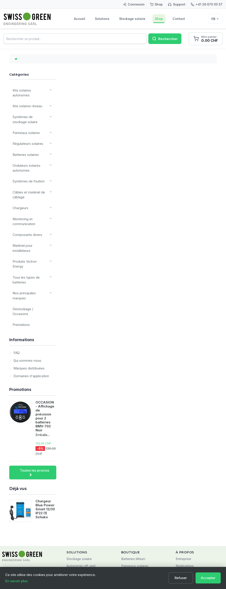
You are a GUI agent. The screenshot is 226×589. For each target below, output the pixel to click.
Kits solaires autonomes (29, 91)
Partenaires (184, 520)
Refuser (181, 578)
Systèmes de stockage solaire (28, 111)
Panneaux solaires (25, 123)
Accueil (80, 19)
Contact (179, 19)
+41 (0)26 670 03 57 (18, 543)
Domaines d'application (31, 323)
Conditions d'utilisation (193, 534)
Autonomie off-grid (80, 513)
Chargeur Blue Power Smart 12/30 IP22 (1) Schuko (45, 456)
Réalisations (185, 513)
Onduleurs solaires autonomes (25, 152)
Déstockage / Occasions (30, 264)
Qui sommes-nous (27, 308)
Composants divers (26, 209)
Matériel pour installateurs (21, 220)
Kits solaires (130, 520)
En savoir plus (16, 581)
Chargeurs (19, 186)
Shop (160, 19)
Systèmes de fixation (27, 164)
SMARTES (74, 534)
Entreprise (183, 506)
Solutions (102, 19)
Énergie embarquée (81, 527)
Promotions (20, 336)
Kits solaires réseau (26, 100)
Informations (21, 287)
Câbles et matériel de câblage (27, 175)
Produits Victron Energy (29, 232)
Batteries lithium (133, 506)
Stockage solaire (133, 19)
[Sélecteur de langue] (215, 19)
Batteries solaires (24, 141)
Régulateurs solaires (26, 132)
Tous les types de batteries (25, 243)
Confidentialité (187, 541)
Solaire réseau (77, 520)
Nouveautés (130, 534)
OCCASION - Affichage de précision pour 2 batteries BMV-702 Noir (45, 363)
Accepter (208, 578)
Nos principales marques (30, 255)
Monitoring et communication (23, 198)
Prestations (20, 273)
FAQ (16, 300)
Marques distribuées (29, 315)
